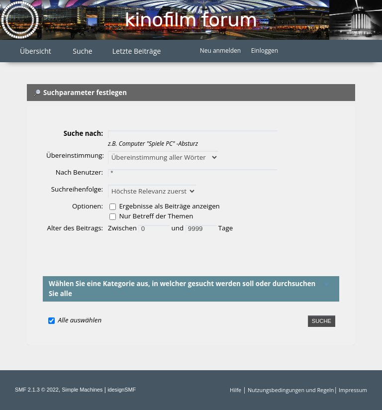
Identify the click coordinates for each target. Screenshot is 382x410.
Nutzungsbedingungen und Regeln (291, 390)
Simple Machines (82, 390)
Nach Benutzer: (79, 172)
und (179, 227)
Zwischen (123, 227)
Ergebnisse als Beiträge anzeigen (169, 206)
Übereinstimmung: (75, 155)
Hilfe (235, 390)
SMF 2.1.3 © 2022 (37, 390)
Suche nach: (83, 133)
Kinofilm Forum (191, 19)
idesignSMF (121, 390)
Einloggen (264, 50)
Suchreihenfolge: (77, 189)
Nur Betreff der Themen (156, 215)
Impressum (353, 390)
